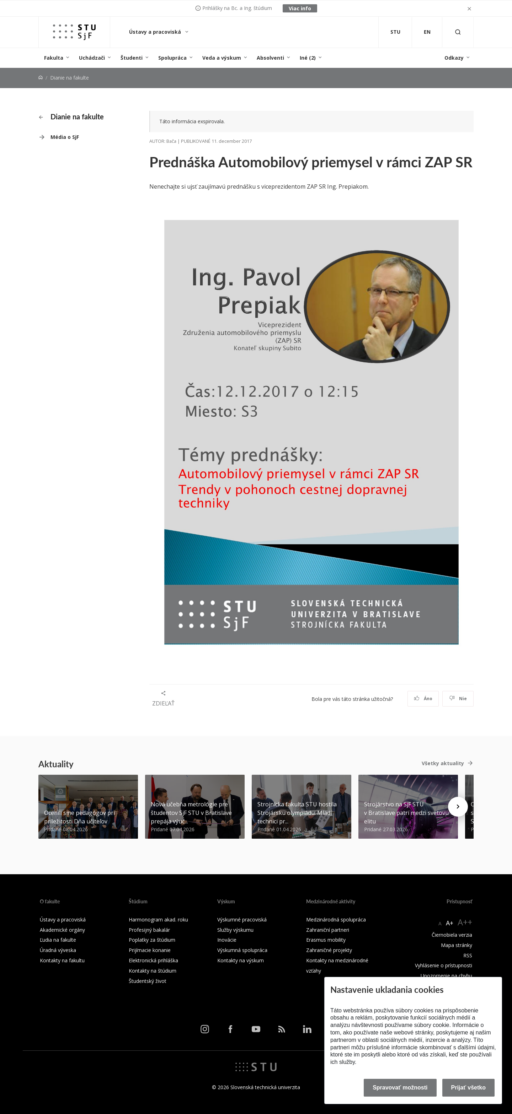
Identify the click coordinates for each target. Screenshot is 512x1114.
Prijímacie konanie (150, 950)
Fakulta (53, 57)
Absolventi (270, 57)
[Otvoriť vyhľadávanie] (458, 32)
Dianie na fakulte (71, 116)
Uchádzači (92, 57)
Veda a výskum (221, 57)
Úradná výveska (58, 950)
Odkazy (454, 57)
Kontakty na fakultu (62, 960)
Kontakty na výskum (240, 960)
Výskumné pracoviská (242, 919)
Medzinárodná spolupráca (336, 919)
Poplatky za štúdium (152, 939)
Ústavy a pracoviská (155, 31)
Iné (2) (308, 57)
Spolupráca (172, 57)
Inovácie (226, 939)
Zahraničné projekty (329, 950)
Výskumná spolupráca (242, 950)
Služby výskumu (235, 929)
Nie (458, 699)
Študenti (132, 57)
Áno (423, 699)
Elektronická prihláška (153, 960)
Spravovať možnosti (400, 1088)
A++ (465, 922)
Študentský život (147, 981)
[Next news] (458, 807)
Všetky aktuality (443, 763)
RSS (467, 955)
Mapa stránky (456, 945)
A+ (449, 923)
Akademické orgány (62, 929)
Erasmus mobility (326, 939)
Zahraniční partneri (327, 929)
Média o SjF (64, 137)
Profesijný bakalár (149, 929)
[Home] (40, 77)
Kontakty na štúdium (152, 970)
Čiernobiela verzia (452, 934)
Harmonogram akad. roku (158, 919)
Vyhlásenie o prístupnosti (443, 965)
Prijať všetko (468, 1088)
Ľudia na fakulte (58, 939)
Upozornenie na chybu (446, 975)
